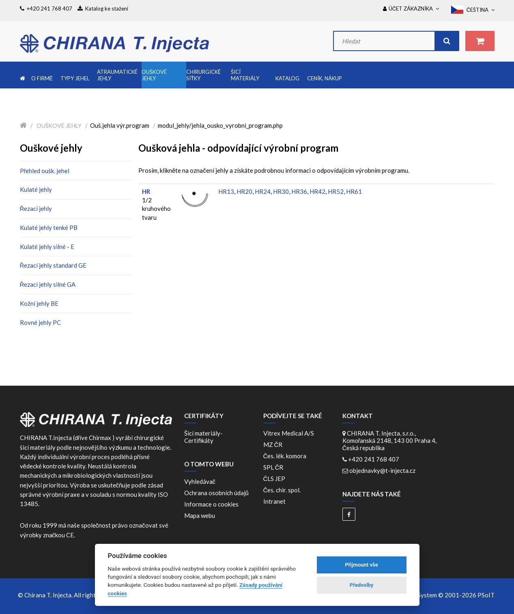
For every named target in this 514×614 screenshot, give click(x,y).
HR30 (281, 191)
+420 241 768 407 (373, 459)
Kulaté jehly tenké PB (48, 227)
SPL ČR (274, 467)
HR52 (336, 191)
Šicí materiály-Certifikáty (203, 436)
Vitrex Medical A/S (289, 433)
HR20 (244, 191)
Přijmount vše (361, 565)
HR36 (299, 191)
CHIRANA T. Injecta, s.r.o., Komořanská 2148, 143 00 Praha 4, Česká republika (389, 440)
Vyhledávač (200, 481)
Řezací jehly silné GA (48, 284)
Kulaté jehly (36, 189)
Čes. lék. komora (286, 455)
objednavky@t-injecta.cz (382, 470)
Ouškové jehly (59, 125)
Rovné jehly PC (40, 322)
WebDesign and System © (434, 595)
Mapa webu (199, 515)
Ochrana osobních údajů (216, 492)
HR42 (317, 191)
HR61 (354, 191)
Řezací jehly (36, 208)
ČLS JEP (275, 478)
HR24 (263, 191)
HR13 (226, 191)
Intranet (274, 501)
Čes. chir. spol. (283, 490)
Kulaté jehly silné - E (47, 246)
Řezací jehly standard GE (53, 265)
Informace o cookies (211, 504)
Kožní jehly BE (39, 303)
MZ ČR (274, 444)
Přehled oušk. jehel (45, 170)
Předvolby (362, 585)
